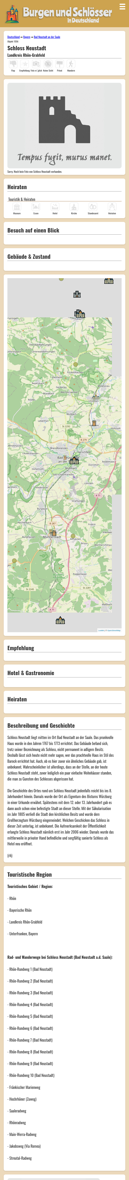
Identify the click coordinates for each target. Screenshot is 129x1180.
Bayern (26, 37)
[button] (64, 457)
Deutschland (13, 37)
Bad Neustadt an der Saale (47, 37)
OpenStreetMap (114, 630)
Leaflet (101, 630)
